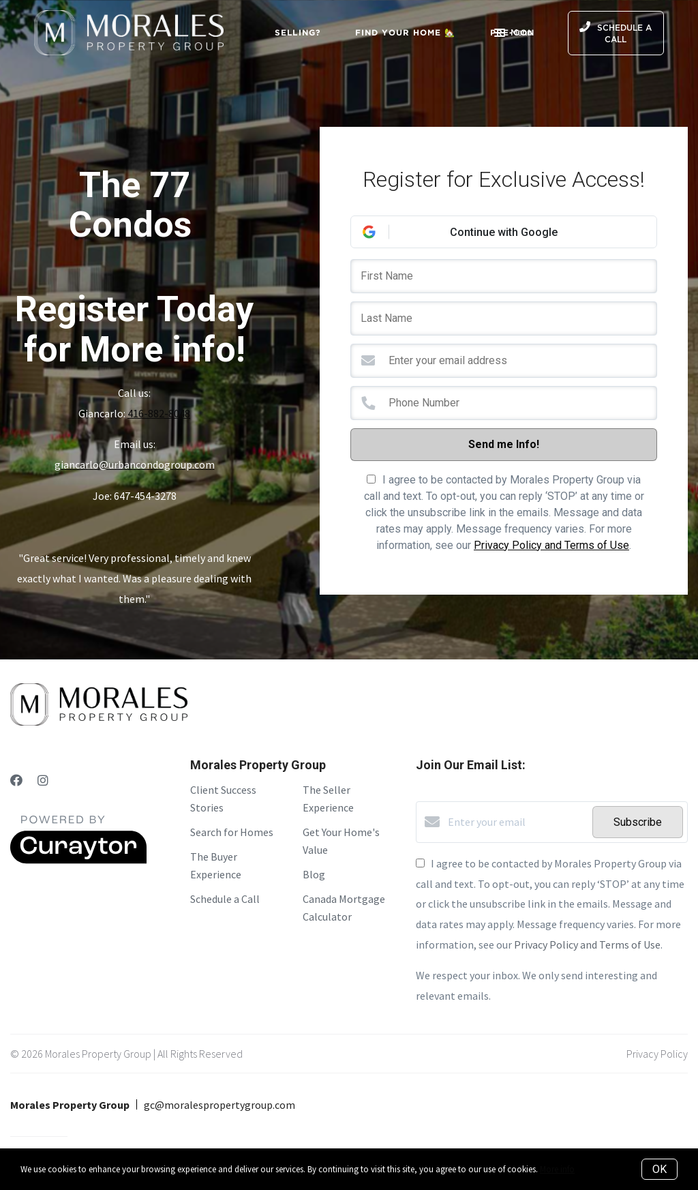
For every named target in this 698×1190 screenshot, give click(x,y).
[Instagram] (42, 780)
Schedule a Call (225, 899)
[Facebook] (16, 780)
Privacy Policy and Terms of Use (551, 545)
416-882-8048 (158, 413)
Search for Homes (231, 832)
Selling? (298, 32)
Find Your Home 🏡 (405, 32)
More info (557, 1169)
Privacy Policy (657, 1053)
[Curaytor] (78, 860)
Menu (512, 34)
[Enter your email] (517, 821)
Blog (314, 874)
